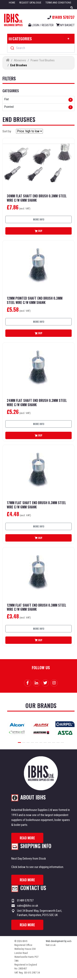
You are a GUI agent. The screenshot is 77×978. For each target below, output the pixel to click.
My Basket (65, 25)
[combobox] (41, 48)
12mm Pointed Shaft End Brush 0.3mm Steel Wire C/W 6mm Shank (34, 300)
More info (38, 219)
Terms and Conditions (58, 2)
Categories (39, 39)
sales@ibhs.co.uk (27, 905)
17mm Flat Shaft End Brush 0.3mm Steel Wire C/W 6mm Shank (36, 505)
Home (12, 2)
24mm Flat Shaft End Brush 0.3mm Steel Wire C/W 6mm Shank (37, 402)
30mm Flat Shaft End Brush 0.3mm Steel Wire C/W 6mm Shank (37, 198)
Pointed (9, 107)
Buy (38, 231)
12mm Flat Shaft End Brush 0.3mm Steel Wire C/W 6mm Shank (36, 607)
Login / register (41, 25)
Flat (6, 99)
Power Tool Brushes (43, 60)
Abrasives (20, 60)
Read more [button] (27, 837)
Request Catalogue (30, 2)
